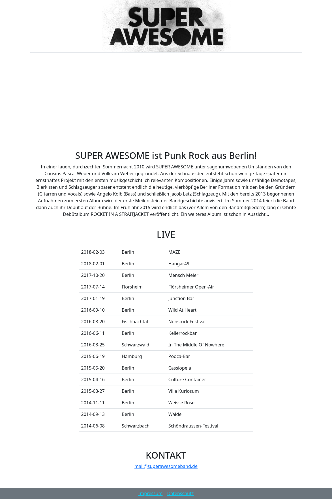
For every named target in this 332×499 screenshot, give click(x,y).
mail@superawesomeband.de (166, 466)
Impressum (150, 493)
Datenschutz (180, 493)
